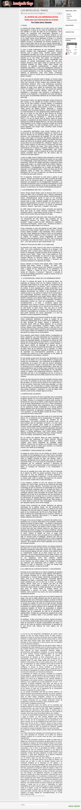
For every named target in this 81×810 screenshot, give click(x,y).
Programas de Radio (72, 20)
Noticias (69, 14)
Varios (68, 18)
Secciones (69, 16)
